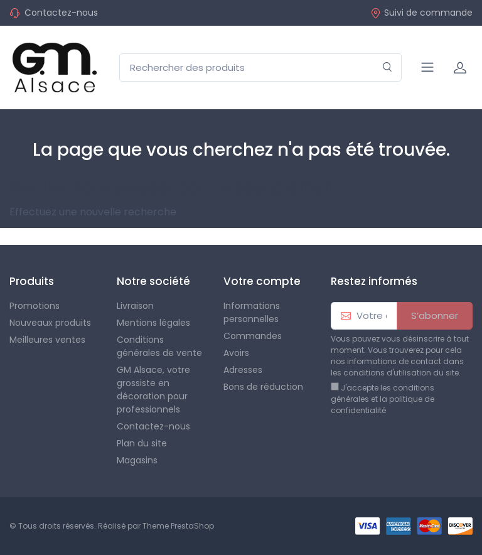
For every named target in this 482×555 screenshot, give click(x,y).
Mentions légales (153, 322)
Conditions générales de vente (159, 346)
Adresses (242, 370)
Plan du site (142, 443)
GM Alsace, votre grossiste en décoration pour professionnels (153, 390)
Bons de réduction (263, 386)
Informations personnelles (251, 312)
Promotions (34, 305)
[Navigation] (427, 67)
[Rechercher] (387, 67)
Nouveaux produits (50, 322)
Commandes (252, 336)
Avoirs (236, 353)
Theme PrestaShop (178, 525)
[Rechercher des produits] (260, 67)
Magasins (137, 460)
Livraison (135, 305)
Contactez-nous (61, 12)
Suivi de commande (421, 12)
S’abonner (434, 315)
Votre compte (262, 281)
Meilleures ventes (47, 339)
